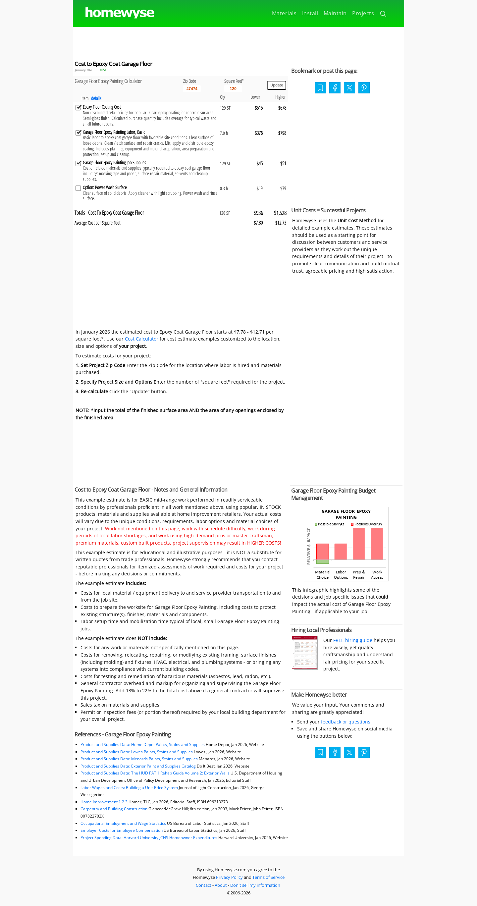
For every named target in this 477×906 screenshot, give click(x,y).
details (96, 98)
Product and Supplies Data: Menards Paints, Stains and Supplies (139, 759)
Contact (203, 885)
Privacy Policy (229, 877)
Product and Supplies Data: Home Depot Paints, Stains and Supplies (142, 744)
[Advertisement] (238, 42)
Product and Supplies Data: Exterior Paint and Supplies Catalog (138, 766)
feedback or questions (345, 722)
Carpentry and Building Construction (113, 809)
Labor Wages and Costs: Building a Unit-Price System (129, 787)
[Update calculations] (276, 85)
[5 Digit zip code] (192, 88)
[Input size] (233, 88)
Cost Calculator (141, 339)
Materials (284, 13)
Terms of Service (268, 877)
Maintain (335, 13)
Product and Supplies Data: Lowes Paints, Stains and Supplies (136, 752)
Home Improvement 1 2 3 (104, 802)
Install (310, 13)
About (221, 885)
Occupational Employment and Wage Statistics (123, 823)
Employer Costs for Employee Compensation (121, 830)
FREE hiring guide (352, 640)
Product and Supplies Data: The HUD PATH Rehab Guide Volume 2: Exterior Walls (155, 773)
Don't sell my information (255, 885)
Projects (363, 13)
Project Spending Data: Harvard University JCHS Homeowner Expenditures (148, 837)
